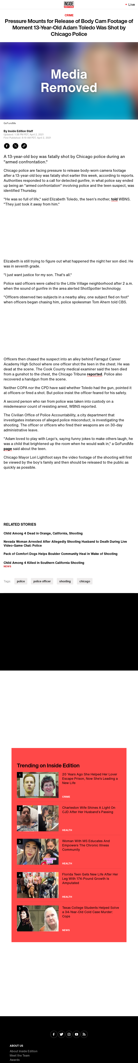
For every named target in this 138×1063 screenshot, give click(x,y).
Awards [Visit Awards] (15, 1060)
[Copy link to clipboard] (24, 146)
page (8, 448)
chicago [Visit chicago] (84, 581)
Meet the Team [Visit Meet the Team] (20, 1055)
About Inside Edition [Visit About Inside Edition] (24, 1051)
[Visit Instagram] (69, 1035)
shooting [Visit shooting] (65, 581)
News (7, 566)
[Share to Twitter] (15, 146)
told (114, 199)
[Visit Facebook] (54, 1035)
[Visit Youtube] (76, 1035)
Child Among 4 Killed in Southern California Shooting (44, 562)
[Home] (69, 4)
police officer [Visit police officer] (42, 581)
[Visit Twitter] (61, 1035)
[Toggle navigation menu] (5, 4)
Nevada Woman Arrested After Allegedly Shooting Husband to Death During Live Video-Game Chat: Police (65, 543)
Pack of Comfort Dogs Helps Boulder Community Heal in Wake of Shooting (61, 554)
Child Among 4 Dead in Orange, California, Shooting (43, 533)
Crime (69, 15)
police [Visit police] (21, 581)
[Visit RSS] (84, 1035)
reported (94, 374)
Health (67, 830)
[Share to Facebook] (7, 146)
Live (131, 4)
